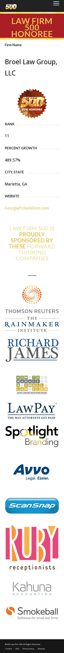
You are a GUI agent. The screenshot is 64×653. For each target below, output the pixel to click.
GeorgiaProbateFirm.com (27, 208)
